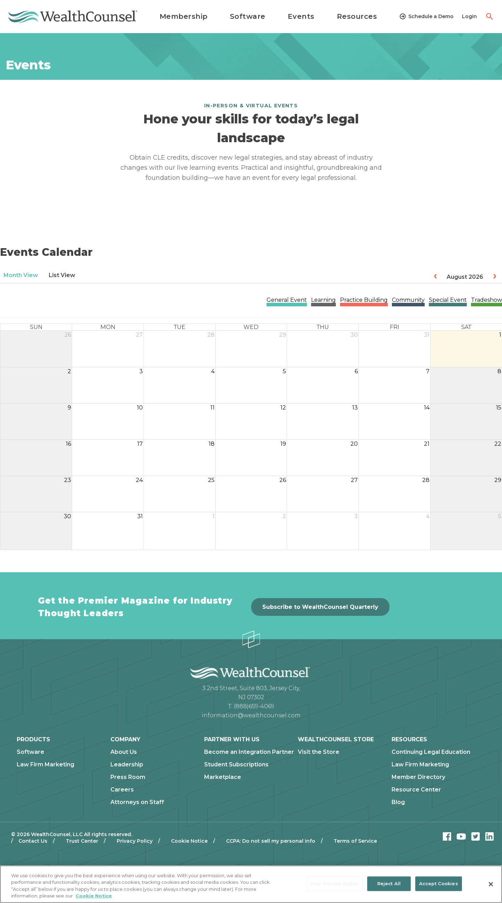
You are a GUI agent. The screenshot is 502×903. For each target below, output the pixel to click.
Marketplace (222, 777)
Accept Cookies (438, 883)
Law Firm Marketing (45, 764)
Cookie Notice (189, 841)
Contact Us (32, 841)
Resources (357, 16)
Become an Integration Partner (249, 752)
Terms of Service (355, 841)
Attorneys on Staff (137, 802)
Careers (122, 790)
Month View (20, 275)
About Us (123, 752)
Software (247, 16)
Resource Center (416, 790)
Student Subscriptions (236, 764)
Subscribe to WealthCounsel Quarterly (320, 607)
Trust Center (82, 841)
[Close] (491, 884)
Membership (184, 16)
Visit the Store (318, 752)
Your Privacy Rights (334, 883)
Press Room (127, 777)
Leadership (126, 764)
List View (62, 275)
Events (301, 16)
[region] (251, 884)
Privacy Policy (135, 841)
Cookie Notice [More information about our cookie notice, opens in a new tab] (94, 895)
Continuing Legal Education (431, 752)
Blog (398, 802)
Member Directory (418, 777)
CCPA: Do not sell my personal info (270, 841)
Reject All (389, 883)
